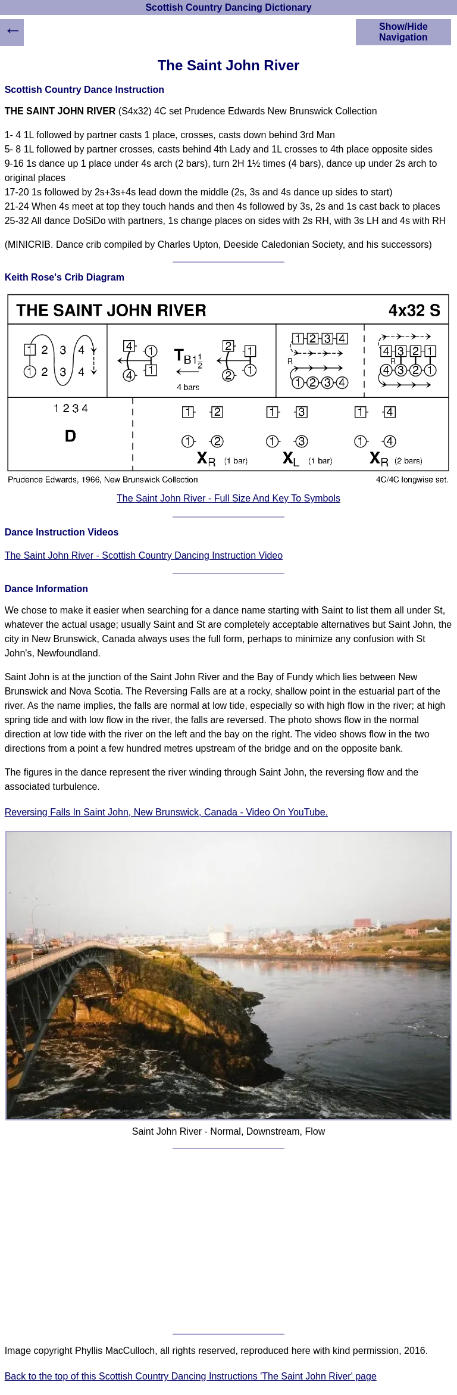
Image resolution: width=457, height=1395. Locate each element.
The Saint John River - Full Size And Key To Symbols (228, 498)
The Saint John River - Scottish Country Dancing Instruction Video (144, 555)
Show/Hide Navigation (403, 31)
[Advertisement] (229, 1241)
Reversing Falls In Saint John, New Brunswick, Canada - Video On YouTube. (166, 812)
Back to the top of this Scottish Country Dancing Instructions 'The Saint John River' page (191, 1376)
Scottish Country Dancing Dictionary (228, 7)
